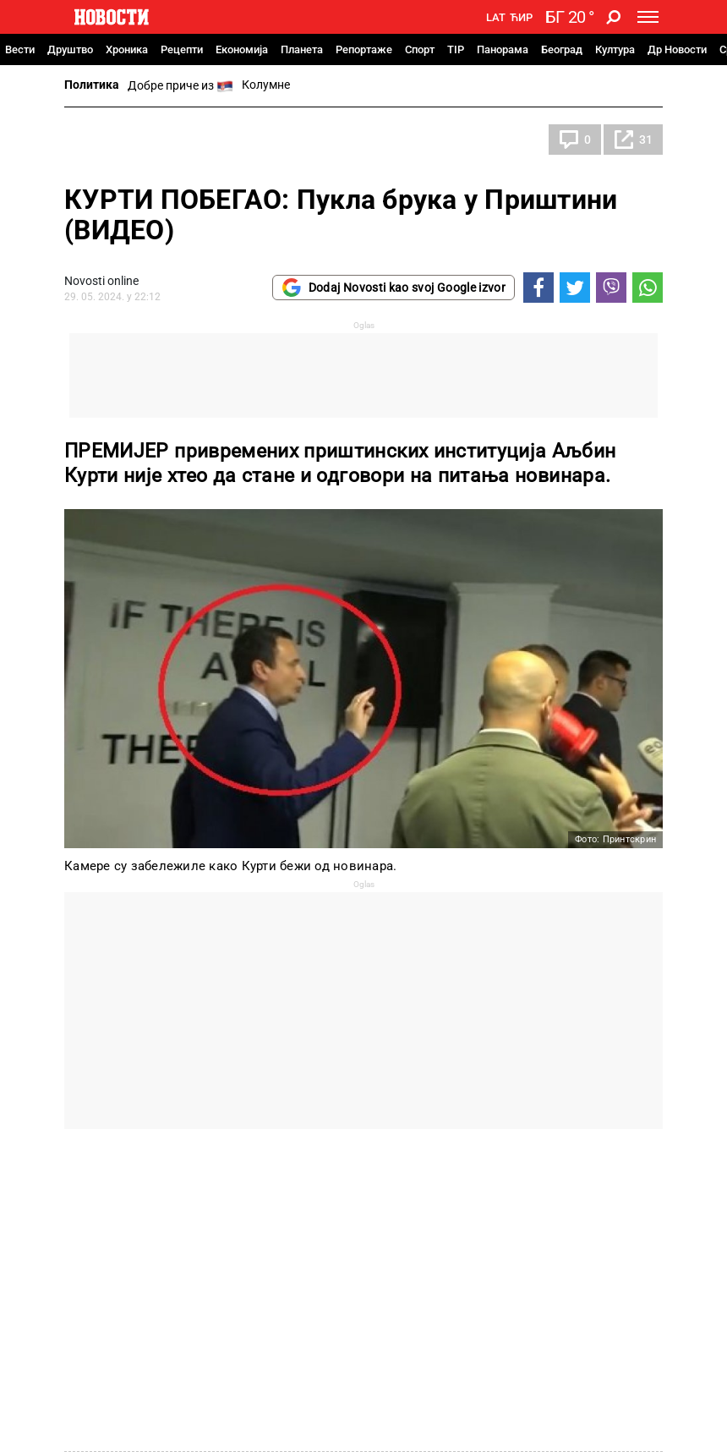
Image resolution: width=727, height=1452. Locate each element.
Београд (561, 49)
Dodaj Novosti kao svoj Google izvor (394, 287)
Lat (496, 18)
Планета (302, 49)
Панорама (502, 49)
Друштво (70, 49)
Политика (91, 84)
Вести (20, 49)
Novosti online (101, 281)
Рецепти (182, 49)
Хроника (127, 49)
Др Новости (677, 49)
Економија (242, 49)
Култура (615, 49)
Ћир (521, 18)
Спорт (420, 49)
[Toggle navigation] (648, 17)
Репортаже (364, 49)
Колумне (266, 84)
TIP (455, 49)
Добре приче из (180, 86)
